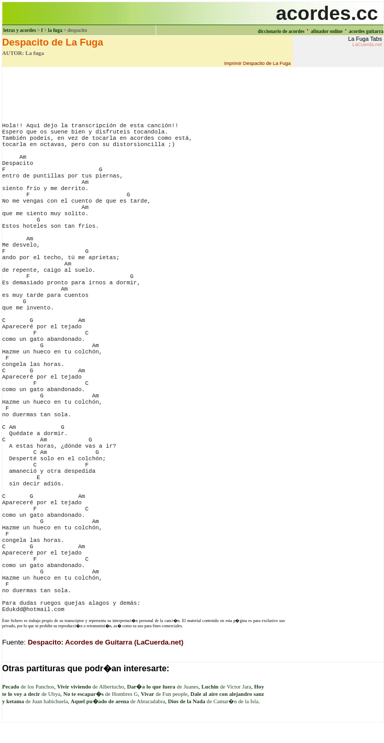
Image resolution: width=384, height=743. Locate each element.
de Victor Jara (226, 687)
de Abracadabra (118, 701)
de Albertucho (90, 687)
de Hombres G (100, 694)
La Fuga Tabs (365, 41)
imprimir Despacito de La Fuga (257, 63)
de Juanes (162, 687)
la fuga (55, 30)
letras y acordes (19, 30)
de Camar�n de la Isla (213, 701)
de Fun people (164, 694)
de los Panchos (28, 687)
